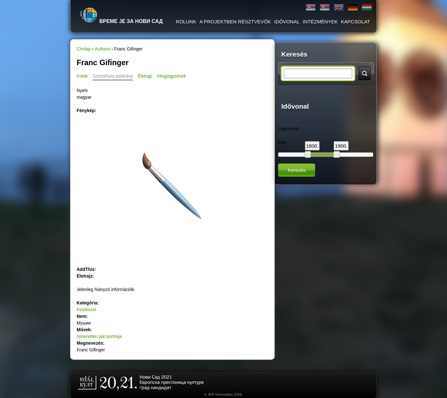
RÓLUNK (186, 21)
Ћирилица (310, 7)
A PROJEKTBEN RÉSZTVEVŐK (235, 21)
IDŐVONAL (287, 21)
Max (282, 142)
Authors (102, 48)
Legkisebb (288, 128)
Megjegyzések (171, 76)
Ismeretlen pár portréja (99, 336)
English (339, 7)
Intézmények (320, 21)
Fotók (82, 76)
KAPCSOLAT (355, 21)
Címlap (84, 48)
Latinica (325, 7)
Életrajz (145, 76)
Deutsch (353, 7)
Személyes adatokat (113, 76)
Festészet (86, 309)
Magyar (367, 7)
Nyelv (82, 90)
